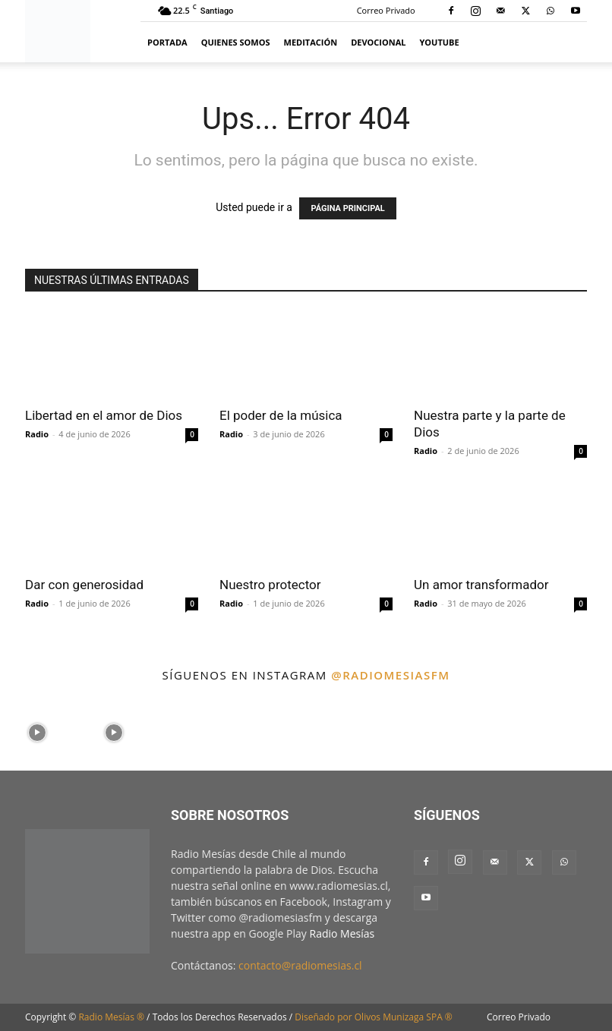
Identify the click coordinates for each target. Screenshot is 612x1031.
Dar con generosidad (84, 584)
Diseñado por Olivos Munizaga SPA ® (374, 1017)
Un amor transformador (481, 584)
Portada (167, 42)
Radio (37, 434)
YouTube (439, 42)
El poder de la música (280, 415)
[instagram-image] (37, 731)
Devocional (378, 42)
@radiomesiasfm (390, 675)
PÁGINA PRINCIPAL (347, 208)
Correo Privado (386, 10)
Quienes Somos (235, 42)
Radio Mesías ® (111, 1017)
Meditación (311, 42)
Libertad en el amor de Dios (103, 415)
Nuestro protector (270, 584)
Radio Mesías (342, 933)
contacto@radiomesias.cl (300, 965)
